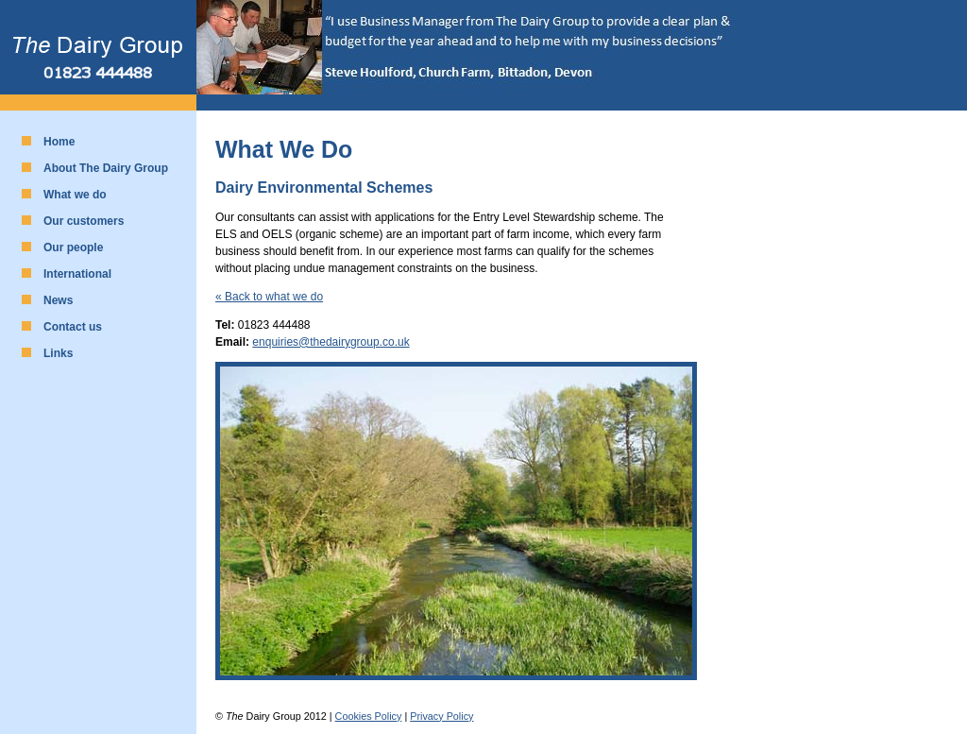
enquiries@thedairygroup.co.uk (330, 342)
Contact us (72, 326)
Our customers (83, 221)
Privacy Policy (441, 716)
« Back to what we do (269, 296)
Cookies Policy (368, 716)
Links (58, 353)
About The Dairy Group (105, 168)
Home (59, 141)
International (77, 274)
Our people (73, 247)
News (58, 300)
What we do (75, 194)
